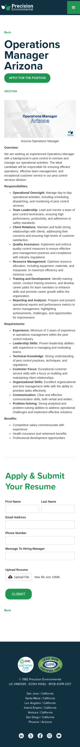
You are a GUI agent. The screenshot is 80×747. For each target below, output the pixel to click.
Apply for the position (27, 78)
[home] (20, 6)
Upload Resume (16, 569)
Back (7, 32)
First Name (13, 501)
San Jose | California (40, 693)
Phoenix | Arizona (40, 722)
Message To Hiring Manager (25, 548)
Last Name (48, 501)
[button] (73, 7)
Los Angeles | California (40, 703)
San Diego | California (40, 717)
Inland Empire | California (40, 707)
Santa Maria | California (40, 698)
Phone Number (16, 533)
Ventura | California (40, 712)
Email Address (15, 517)
